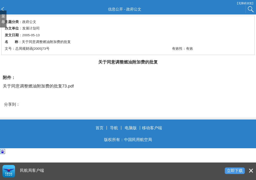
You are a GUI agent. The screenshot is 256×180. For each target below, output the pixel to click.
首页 (100, 128)
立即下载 (235, 170)
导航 (114, 128)
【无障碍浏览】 (245, 3)
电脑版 (131, 128)
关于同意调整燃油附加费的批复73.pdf (38, 86)
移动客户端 (152, 128)
